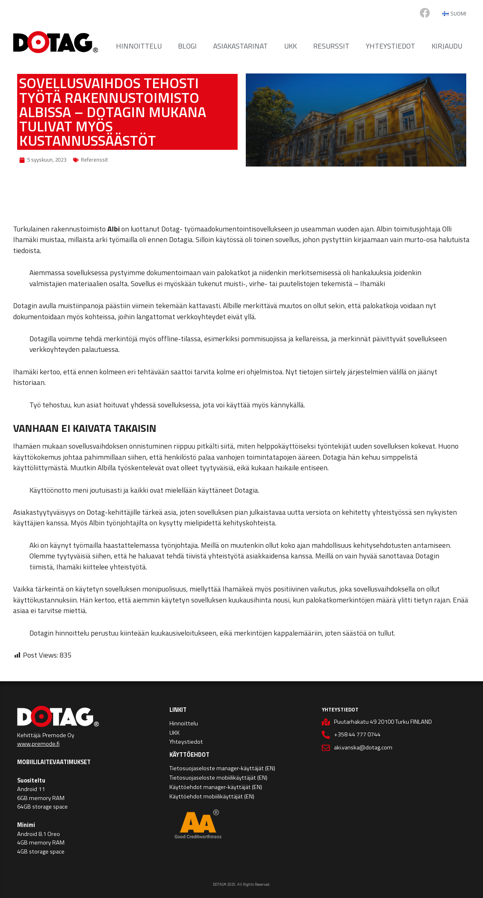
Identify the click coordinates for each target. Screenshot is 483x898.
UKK (290, 45)
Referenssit (94, 160)
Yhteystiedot (390, 45)
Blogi (187, 45)
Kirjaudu (447, 45)
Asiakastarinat (240, 45)
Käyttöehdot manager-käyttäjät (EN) (215, 786)
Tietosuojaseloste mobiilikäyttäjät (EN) (218, 777)
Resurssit (331, 45)
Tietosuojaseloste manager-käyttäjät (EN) (222, 768)
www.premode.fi (38, 743)
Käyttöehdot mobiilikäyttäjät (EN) (211, 796)
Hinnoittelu (139, 45)
